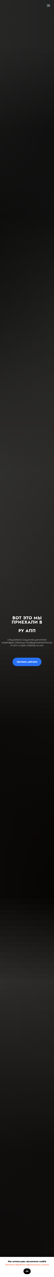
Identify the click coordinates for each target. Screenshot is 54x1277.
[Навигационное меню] (48, 6)
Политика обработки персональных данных (27, 1264)
